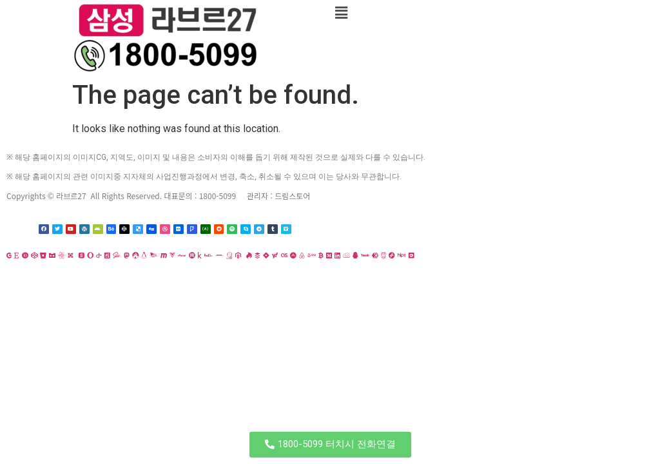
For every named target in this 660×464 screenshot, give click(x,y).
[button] (330, 445)
